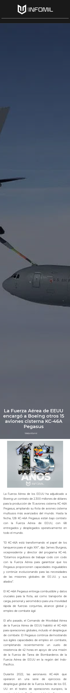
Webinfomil (31, 433)
